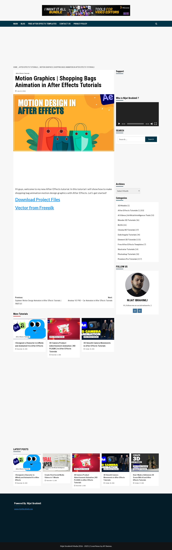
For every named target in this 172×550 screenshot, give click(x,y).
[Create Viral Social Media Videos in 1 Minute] (56, 462)
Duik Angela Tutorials (127, 235)
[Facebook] (135, 311)
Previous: (39, 300)
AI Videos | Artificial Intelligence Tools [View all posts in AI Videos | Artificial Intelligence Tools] (54, 468)
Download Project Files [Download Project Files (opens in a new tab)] (37, 199)
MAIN (15, 24)
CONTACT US (65, 24)
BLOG (23, 24)
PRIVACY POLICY (80, 24)
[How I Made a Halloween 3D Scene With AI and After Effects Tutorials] (145, 462)
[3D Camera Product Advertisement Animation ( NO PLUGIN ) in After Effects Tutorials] (64, 329)
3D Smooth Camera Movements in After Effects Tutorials (114, 477)
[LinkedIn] (140, 311)
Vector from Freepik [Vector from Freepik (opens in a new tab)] (34, 207)
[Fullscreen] (155, 124)
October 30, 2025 (89, 349)
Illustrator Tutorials (126, 249)
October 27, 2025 (139, 483)
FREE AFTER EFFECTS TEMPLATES (42, 24)
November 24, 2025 (22, 349)
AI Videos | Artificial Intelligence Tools (134, 215)
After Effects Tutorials (128, 210)
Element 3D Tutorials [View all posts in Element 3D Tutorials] (140, 469)
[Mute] (152, 124)
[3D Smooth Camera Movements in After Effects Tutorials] (98, 329)
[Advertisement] (86, 45)
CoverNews (95, 546)
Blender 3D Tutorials (127, 220)
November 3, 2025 (56, 355)
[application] (137, 114)
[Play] (119, 124)
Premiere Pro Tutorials (127, 259)
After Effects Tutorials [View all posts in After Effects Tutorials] (22, 73)
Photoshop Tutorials (126, 254)
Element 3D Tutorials (127, 239)
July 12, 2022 (21, 91)
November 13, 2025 (52, 480)
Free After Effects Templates (130, 244)
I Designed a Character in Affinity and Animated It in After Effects (27, 477)
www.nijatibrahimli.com (23, 509)
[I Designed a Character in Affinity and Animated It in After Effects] (29, 329)
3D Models (122, 205)
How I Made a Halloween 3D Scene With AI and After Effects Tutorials (143, 477)
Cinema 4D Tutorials (126, 230)
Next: (88, 299)
